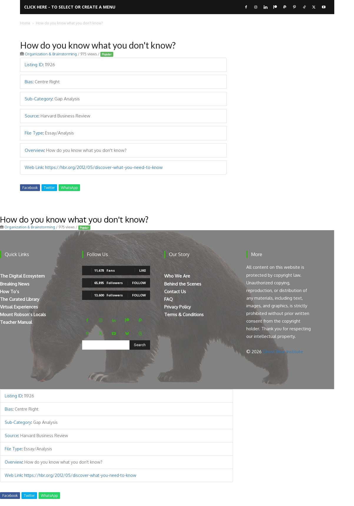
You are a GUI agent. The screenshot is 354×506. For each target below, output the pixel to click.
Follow (139, 283)
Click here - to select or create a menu (69, 7)
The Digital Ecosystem (22, 276)
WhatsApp (69, 187)
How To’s (9, 291)
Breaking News (14, 284)
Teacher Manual (16, 322)
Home (25, 23)
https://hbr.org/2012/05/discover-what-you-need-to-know (104, 167)
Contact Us (175, 291)
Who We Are (177, 276)
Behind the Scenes (182, 284)
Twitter (49, 187)
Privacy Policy (177, 307)
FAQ (168, 299)
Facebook (30, 187)
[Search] (139, 345)
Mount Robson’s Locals (23, 314)
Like (142, 270)
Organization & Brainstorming (51, 54)
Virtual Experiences (19, 307)
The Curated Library (19, 299)
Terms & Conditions (184, 314)
